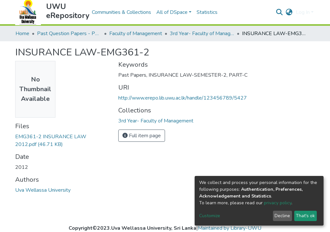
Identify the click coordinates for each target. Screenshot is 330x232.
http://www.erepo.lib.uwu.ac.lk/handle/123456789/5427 (182, 98)
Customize (209, 216)
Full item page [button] (141, 135)
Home (22, 33)
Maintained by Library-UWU (229, 228)
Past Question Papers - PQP (69, 33)
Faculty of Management (135, 33)
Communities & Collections (121, 12)
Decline (282, 216)
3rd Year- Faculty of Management (202, 33)
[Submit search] (279, 12)
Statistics (207, 12)
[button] (289, 12)
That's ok (305, 216)
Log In (303, 12)
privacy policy (277, 203)
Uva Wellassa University (43, 190)
